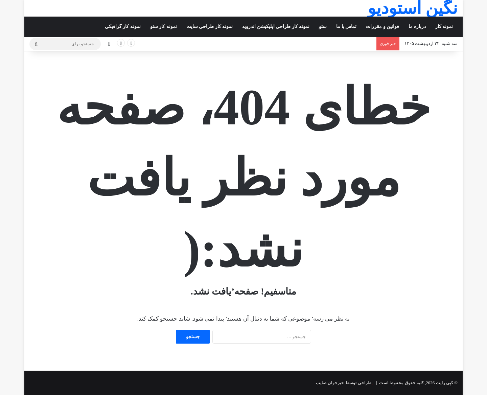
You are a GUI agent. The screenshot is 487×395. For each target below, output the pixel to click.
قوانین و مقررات (382, 26)
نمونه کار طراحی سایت (209, 26)
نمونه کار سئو (163, 26)
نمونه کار (444, 26)
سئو (323, 26)
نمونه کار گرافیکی (123, 26)
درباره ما (417, 26)
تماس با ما (346, 26)
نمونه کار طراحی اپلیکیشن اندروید (275, 26)
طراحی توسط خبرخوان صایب (343, 382)
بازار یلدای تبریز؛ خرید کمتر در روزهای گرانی (337, 43)
